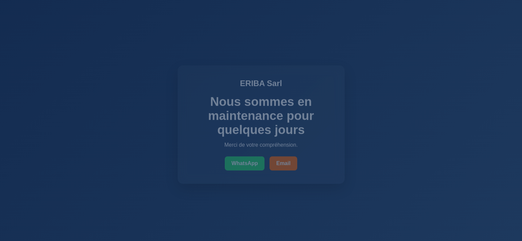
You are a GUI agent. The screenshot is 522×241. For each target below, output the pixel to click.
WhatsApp (244, 163)
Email (283, 163)
